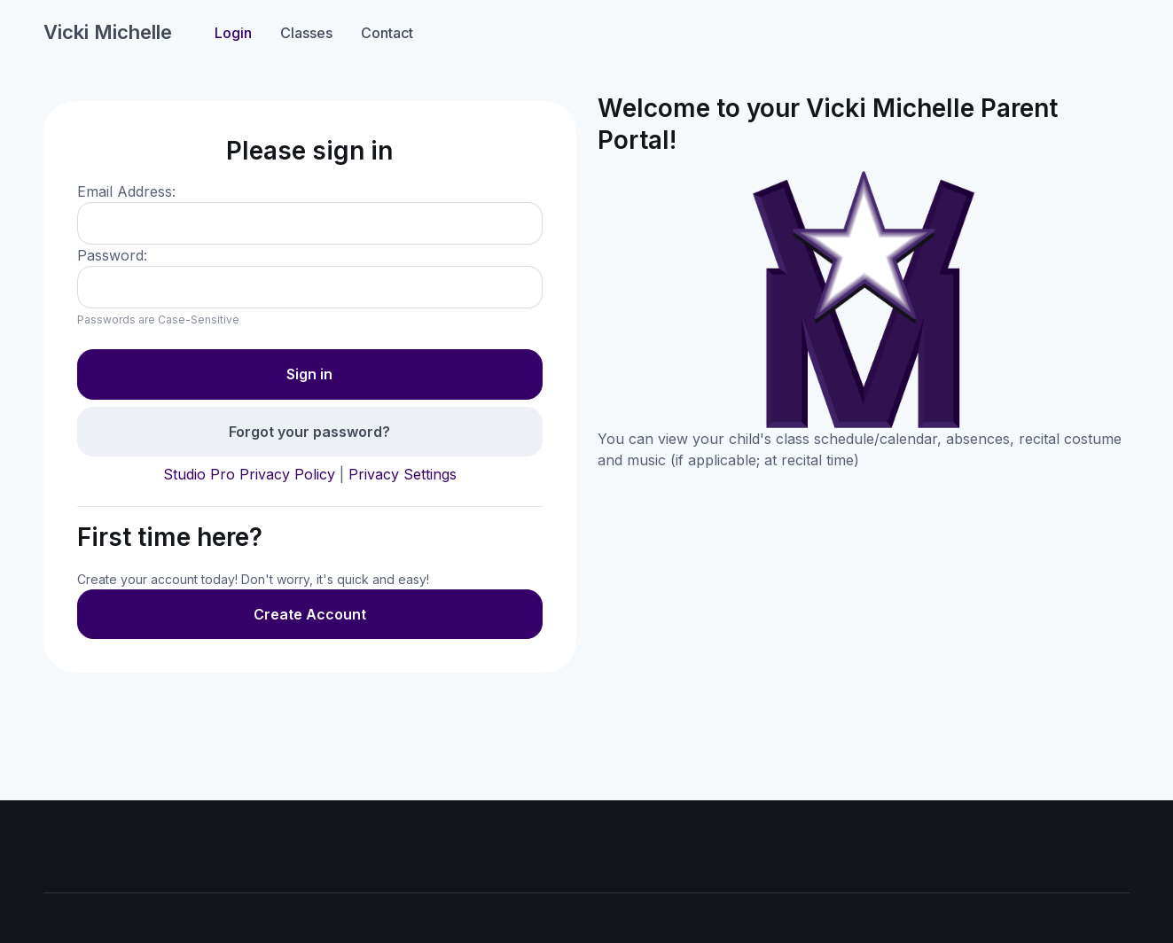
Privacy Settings (402, 474)
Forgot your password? (309, 431)
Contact (387, 33)
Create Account (310, 614)
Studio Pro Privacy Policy (249, 474)
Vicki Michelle (107, 31)
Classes (306, 33)
